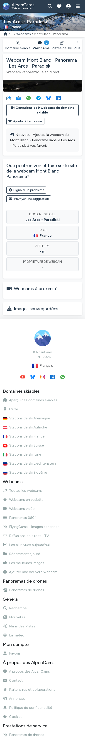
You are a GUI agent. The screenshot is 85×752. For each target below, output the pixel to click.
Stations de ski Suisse (23, 445)
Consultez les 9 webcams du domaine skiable (42, 110)
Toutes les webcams (23, 490)
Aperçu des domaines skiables (30, 400)
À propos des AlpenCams (26, 671)
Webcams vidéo (19, 508)
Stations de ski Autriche (25, 427)
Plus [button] (77, 45)
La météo (13, 635)
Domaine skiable (18, 45)
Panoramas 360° (19, 518)
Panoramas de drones (23, 590)
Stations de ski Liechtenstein (29, 463)
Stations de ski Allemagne (26, 418)
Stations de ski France (24, 436)
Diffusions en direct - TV (26, 536)
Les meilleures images (23, 563)
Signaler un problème (26, 190)
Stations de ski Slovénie (25, 472)
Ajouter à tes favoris (25, 121)
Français (42, 366)
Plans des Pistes (19, 626)
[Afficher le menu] (77, 6)
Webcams (23, 34)
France (46, 235)
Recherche (15, 608)
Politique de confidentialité (27, 707)
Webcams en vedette (23, 499)
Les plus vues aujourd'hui (26, 545)
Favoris (12, 653)
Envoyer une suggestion (28, 199)
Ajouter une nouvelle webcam (30, 572)
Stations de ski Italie (22, 454)
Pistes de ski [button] (61, 45)
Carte (10, 409)
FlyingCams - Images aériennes (31, 527)
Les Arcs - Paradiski (42, 220)
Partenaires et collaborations (29, 689)
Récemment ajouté (21, 554)
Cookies (12, 716)
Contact (13, 680)
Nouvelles (14, 617)
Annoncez (14, 698)
